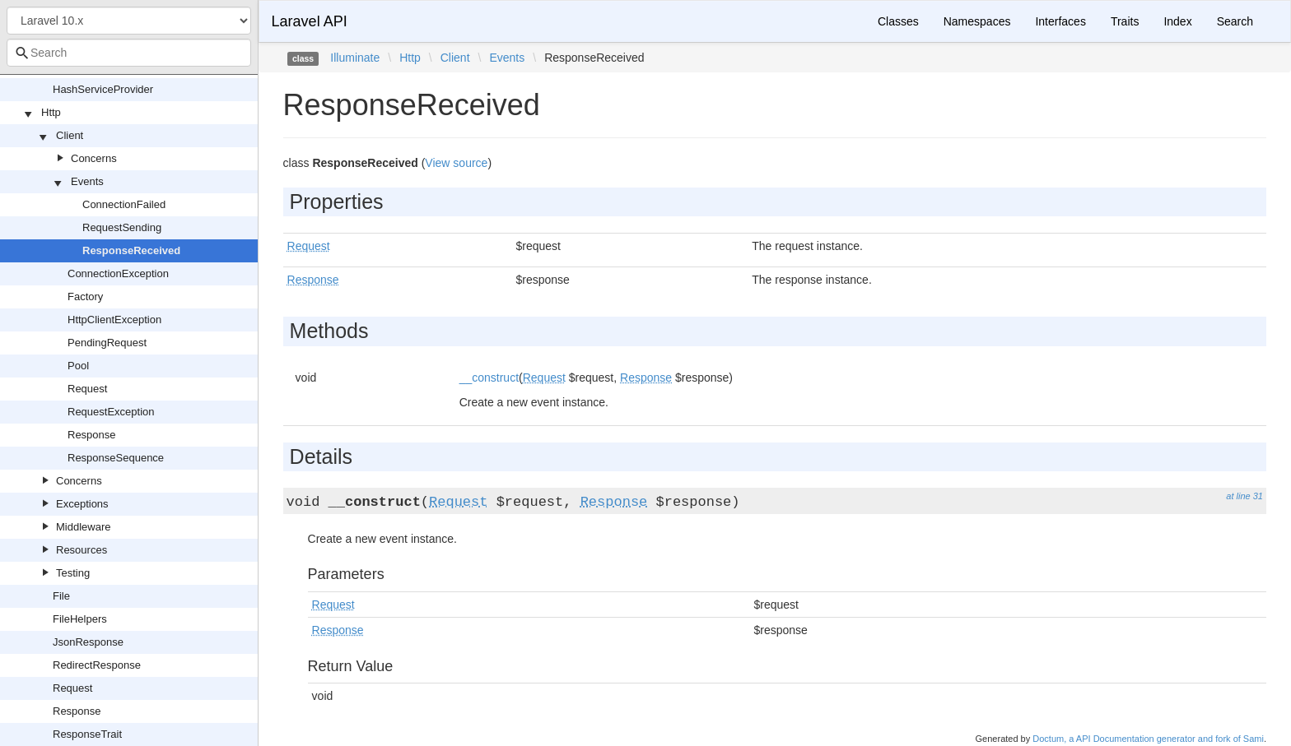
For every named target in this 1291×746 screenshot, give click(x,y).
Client (69, 135)
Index (1177, 21)
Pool (78, 365)
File (61, 596)
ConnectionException (118, 273)
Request (87, 388)
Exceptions (82, 504)
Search (1235, 21)
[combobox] (129, 53)
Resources (81, 550)
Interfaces (1060, 21)
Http (51, 112)
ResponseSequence (116, 458)
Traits (1125, 21)
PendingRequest (107, 342)
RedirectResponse (97, 665)
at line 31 (1244, 496)
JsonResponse (88, 642)
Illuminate (355, 57)
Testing (73, 573)
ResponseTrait (87, 734)
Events (87, 181)
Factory (85, 296)
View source (456, 162)
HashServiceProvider (103, 89)
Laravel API (309, 21)
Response (92, 435)
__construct (489, 377)
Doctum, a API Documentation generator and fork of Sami (1148, 739)
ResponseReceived (131, 250)
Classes (898, 21)
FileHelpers (80, 619)
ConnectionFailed (123, 204)
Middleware (83, 527)
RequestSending (121, 227)
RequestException (111, 411)
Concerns (94, 158)
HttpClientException (114, 319)
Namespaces (977, 21)
